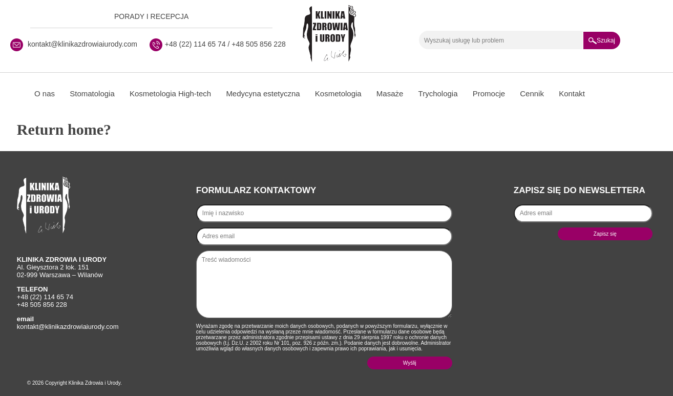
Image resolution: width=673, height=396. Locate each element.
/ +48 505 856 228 (256, 44)
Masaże (390, 93)
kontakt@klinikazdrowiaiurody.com (82, 44)
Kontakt (572, 93)
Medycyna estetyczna (263, 93)
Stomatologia (92, 93)
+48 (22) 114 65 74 (195, 44)
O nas (44, 93)
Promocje (489, 93)
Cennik (532, 93)
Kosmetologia (338, 93)
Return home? (64, 129)
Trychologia (438, 93)
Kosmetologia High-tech (170, 93)
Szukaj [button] (601, 40)
